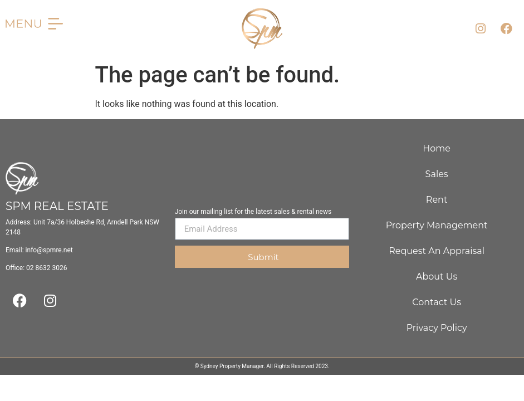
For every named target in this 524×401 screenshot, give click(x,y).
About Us (436, 276)
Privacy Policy (437, 327)
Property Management (437, 225)
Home (436, 148)
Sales (436, 174)
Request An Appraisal (436, 251)
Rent (437, 199)
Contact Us (436, 302)
